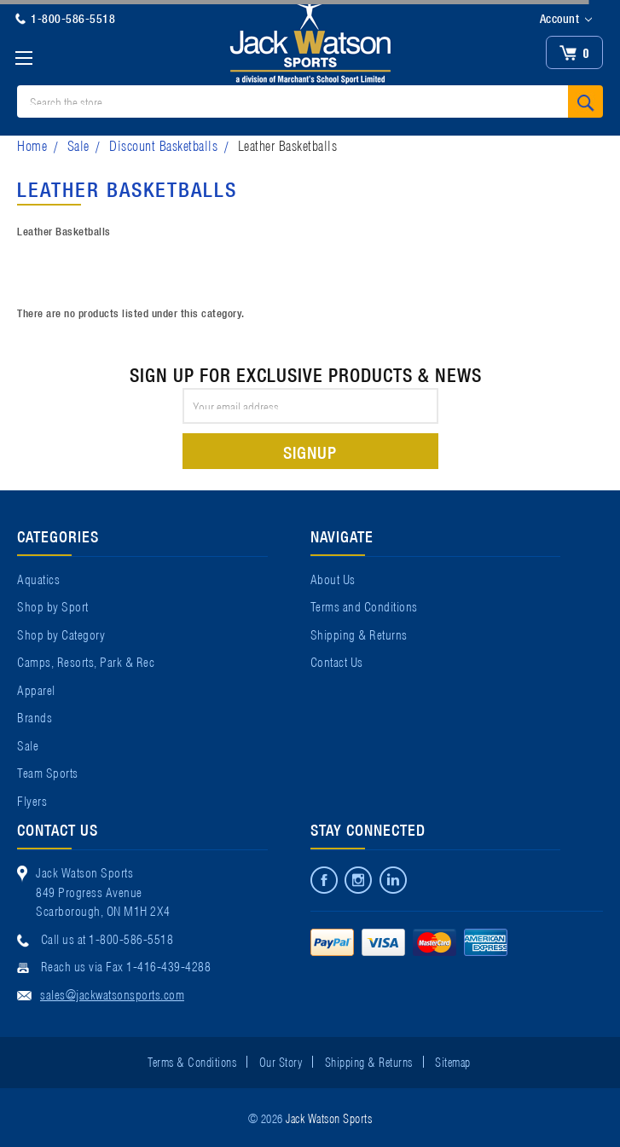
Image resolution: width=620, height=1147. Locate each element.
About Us (333, 578)
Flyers (32, 800)
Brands (34, 716)
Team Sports (47, 771)
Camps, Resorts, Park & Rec (85, 660)
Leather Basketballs (288, 144)
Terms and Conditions (364, 605)
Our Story (281, 1060)
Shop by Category (61, 633)
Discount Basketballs (163, 144)
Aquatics (38, 578)
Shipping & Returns (359, 633)
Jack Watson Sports (329, 1117)
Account (566, 18)
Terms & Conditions (192, 1060)
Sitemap (453, 1060)
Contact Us (336, 660)
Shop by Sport (53, 605)
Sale (78, 144)
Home (32, 144)
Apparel (36, 689)
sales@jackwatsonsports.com (112, 993)
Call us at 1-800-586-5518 (107, 938)
